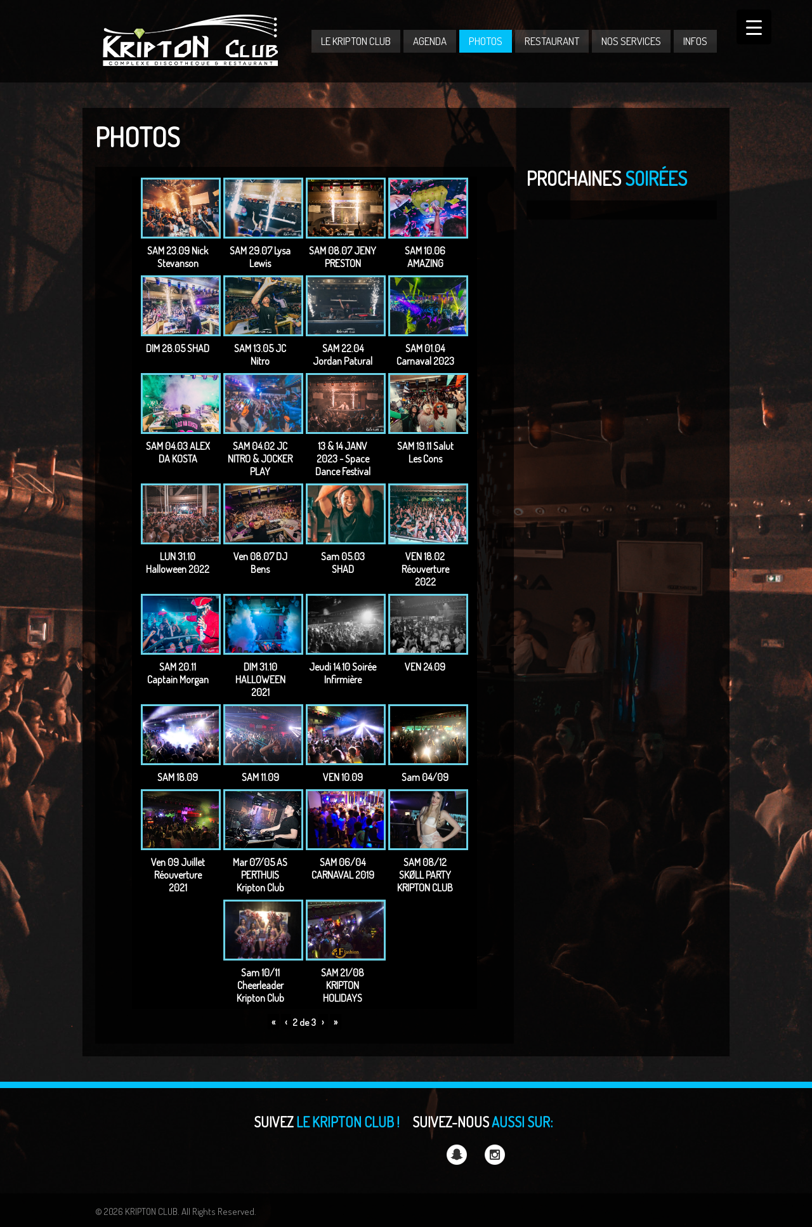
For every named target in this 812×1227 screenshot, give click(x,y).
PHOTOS (485, 41)
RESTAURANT (552, 41)
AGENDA (430, 41)
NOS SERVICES (631, 41)
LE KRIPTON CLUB (356, 41)
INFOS (695, 41)
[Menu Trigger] (754, 27)
